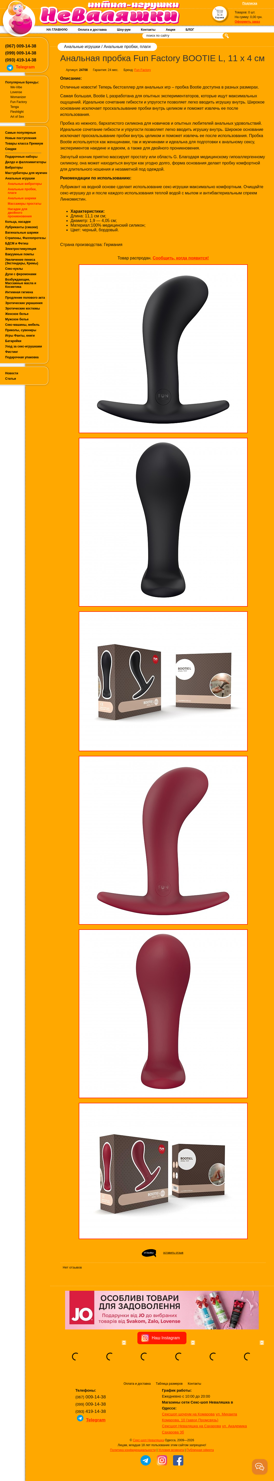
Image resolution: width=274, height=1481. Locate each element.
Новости (11, 373)
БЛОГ (190, 29)
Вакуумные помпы (19, 254)
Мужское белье (17, 319)
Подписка (249, 3)
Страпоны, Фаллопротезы (25, 238)
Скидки (10, 149)
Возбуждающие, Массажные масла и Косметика (20, 283)
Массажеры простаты (24, 203)
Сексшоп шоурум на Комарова (188, 1414)
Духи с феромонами (20, 274)
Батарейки (13, 341)
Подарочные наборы (21, 157)
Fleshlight (17, 112)
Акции (170, 29)
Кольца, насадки (18, 222)
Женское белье (16, 314)
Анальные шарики (22, 198)
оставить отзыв (173, 1252)
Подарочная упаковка (22, 357)
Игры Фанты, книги (20, 335)
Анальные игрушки (20, 178)
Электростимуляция (20, 249)
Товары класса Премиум (24, 143)
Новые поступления (20, 138)
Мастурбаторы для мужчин (26, 173)
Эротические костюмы (22, 308)
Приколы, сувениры (20, 330)
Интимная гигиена (19, 292)
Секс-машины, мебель (22, 325)
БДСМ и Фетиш (16, 243)
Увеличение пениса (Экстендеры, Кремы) (21, 261)
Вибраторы (14, 167)
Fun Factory (18, 102)
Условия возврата (171, 1450)
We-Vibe (16, 87)
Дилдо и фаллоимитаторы (25, 162)
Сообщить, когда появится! (181, 258)
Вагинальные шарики (21, 232)
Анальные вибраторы (25, 184)
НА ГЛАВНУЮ (56, 29)
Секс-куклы (14, 269)
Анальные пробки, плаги (127, 46)
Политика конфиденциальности (133, 1450)
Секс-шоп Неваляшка (148, 1440)
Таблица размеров (169, 1383)
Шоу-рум (123, 29)
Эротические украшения (24, 303)
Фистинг (11, 352)
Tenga (14, 107)
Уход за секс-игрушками (23, 346)
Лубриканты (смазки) (21, 227)
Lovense (16, 92)
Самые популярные (20, 132)
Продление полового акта (25, 297)
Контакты (148, 29)
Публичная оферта (200, 1450)
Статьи (10, 379)
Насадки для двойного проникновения (20, 212)
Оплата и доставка (92, 29)
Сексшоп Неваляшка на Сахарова (191, 1426)
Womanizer (18, 97)
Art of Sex (17, 116)
